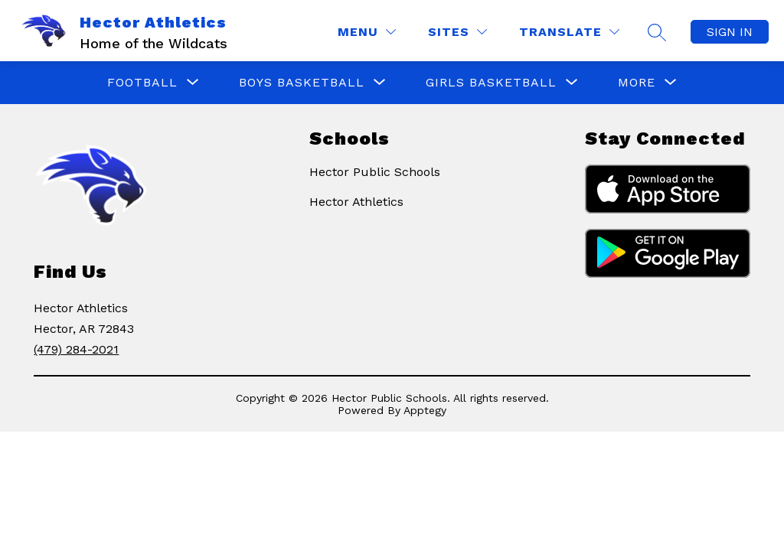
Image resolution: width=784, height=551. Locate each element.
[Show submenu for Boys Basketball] (301, 82)
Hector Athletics (356, 201)
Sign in (730, 31)
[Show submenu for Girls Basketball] (491, 82)
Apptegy (424, 410)
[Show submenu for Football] (142, 82)
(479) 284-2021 (76, 349)
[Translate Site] (569, 31)
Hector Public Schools (374, 172)
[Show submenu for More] (636, 82)
